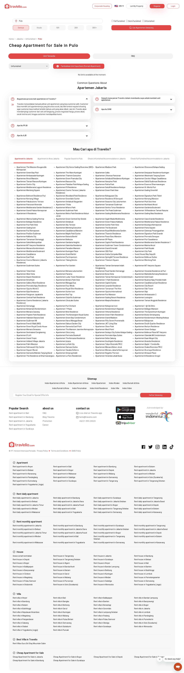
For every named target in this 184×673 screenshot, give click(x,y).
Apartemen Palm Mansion (27, 344)
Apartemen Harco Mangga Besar (69, 321)
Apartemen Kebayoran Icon (106, 306)
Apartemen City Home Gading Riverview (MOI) (74, 167)
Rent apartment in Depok (104, 470)
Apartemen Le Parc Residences (68, 356)
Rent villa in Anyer (20, 598)
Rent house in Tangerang (63, 556)
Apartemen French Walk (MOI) (29, 324)
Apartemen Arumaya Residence (148, 350)
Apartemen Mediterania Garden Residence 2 (35, 208)
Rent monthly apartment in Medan (27, 536)
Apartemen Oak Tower (144, 289)
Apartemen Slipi (141, 292)
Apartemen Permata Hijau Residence (32, 286)
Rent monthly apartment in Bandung (68, 526)
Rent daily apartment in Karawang (148, 512)
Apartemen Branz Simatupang (147, 315)
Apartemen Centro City (26, 184)
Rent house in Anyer (102, 563)
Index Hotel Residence (99, 388)
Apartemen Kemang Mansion (147, 199)
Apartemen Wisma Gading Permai (30, 219)
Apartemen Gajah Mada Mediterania (110, 219)
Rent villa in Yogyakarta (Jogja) (25, 630)
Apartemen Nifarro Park (65, 208)
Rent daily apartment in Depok (146, 505)
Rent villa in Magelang (21, 616)
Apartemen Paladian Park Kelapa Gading (72, 184)
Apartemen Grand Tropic (27, 338)
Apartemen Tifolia (63, 205)
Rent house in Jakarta (102, 556)
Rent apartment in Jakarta (20, 421)
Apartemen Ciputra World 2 (28, 289)
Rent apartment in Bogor (63, 470)
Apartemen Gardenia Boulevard (147, 208)
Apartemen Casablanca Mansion (69, 231)
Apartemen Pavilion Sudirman (29, 234)
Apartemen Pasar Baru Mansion (108, 237)
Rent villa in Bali (59, 598)
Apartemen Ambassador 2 (145, 295)
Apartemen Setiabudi (64, 222)
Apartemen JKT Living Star (106, 324)
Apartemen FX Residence (66, 187)
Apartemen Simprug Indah (66, 353)
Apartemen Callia (102, 173)
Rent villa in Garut (60, 609)
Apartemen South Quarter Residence (150, 324)
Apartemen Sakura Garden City (68, 324)
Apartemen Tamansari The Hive (108, 289)
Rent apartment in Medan (144, 474)
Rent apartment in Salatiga (64, 477)
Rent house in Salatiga (103, 581)
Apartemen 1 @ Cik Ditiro (145, 306)
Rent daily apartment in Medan (25, 509)
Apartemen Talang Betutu (66, 260)
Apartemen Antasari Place (145, 353)
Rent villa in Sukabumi (62, 626)
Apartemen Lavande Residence (108, 286)
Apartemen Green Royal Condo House (32, 327)
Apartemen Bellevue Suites (146, 257)
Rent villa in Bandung (21, 601)
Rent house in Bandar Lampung (106, 567)
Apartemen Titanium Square (107, 260)
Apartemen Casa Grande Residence (149, 219)
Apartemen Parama (64, 274)
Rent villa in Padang (102, 616)
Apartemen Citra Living (65, 332)
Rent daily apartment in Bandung (66, 498)
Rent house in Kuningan (103, 574)
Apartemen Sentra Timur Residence (110, 208)
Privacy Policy (42, 451)
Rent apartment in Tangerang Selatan (149, 481)
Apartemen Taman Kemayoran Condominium (113, 277)
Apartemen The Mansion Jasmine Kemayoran (74, 329)
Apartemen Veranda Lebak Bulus (108, 356)
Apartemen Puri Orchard (66, 306)
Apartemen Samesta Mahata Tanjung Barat (34, 353)
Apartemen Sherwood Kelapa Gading (150, 167)
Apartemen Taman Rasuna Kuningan (32, 181)
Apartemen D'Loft (24, 335)
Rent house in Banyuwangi (23, 570)
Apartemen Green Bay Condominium (71, 318)
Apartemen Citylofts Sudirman (68, 297)
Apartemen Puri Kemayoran (28, 231)
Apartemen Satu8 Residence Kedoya (110, 187)
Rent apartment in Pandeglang (25, 477)
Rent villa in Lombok (142, 612)
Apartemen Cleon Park (104, 327)
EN (120, 6)
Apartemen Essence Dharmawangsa (150, 184)
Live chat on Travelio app (89, 413)
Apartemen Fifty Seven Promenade (109, 321)
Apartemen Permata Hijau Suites (108, 335)
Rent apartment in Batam (144, 467)
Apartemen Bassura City (66, 181)
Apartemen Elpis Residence (28, 292)
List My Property (136, 6)
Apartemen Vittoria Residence (107, 312)
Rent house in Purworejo (63, 581)
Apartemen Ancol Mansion (27, 179)
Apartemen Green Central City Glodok (71, 219)
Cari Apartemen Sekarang (141, 27)
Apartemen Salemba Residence (69, 245)
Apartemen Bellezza (64, 239)
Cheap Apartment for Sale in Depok (108, 657)
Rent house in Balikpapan (23, 567)
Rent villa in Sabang (21, 623)
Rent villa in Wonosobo (143, 626)
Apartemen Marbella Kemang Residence (151, 274)
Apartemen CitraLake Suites (67, 300)
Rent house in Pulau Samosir (24, 581)
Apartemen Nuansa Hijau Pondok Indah (150, 280)
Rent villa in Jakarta (142, 609)
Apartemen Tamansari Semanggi (30, 239)
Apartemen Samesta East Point (69, 327)
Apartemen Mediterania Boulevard (31, 251)
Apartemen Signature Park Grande (149, 234)
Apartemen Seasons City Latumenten (110, 202)
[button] (50, 99)
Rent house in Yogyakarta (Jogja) (147, 585)
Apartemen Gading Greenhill (146, 190)
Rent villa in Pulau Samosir (104, 619)
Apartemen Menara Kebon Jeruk (108, 347)
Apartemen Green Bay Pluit (28, 173)
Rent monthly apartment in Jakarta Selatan (111, 529)
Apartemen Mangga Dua (66, 283)
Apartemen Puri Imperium (66, 257)
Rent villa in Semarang (62, 623)
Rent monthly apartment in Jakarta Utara (70, 529)
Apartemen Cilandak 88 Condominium (150, 335)
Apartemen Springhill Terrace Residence (111, 257)
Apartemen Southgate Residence (109, 341)
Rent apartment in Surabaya (21, 429)
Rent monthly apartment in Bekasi (27, 529)
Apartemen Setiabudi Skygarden (69, 202)
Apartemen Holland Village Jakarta (31, 341)
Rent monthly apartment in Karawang (149, 542)
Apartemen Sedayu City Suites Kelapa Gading (113, 332)
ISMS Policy (76, 451)
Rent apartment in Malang (104, 474)
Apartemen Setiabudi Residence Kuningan (112, 179)
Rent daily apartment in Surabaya (107, 498)
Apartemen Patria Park (104, 184)
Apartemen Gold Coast (144, 277)
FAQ (44, 413)
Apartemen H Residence (26, 213)
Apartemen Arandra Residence (147, 341)
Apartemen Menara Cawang (28, 312)
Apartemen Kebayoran (144, 321)
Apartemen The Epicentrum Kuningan (150, 312)
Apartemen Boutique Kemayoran (148, 225)
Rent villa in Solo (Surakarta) (145, 623)
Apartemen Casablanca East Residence (151, 283)
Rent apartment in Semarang (105, 477)
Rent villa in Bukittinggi (22, 609)
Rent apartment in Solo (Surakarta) (148, 477)
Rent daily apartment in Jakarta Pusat (68, 505)
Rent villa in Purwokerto (143, 619)
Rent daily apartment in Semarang (108, 512)
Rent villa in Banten (101, 601)
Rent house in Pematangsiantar (147, 577)
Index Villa (115, 388)
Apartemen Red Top (64, 295)
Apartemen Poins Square (145, 228)
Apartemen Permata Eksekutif (68, 335)
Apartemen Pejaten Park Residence (31, 315)
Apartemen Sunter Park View (107, 225)
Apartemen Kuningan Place (67, 251)
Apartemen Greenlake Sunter (68, 199)
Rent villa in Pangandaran (23, 619)
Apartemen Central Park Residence (31, 297)
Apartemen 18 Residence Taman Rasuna (151, 210)
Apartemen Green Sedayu (145, 329)
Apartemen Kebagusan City (106, 196)
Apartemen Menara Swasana (29, 329)
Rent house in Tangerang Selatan (66, 559)
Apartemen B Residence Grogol (147, 356)
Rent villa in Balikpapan (103, 598)
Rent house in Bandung (143, 556)
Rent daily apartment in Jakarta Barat (149, 501)
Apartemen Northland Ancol (146, 205)
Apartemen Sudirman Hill (27, 321)
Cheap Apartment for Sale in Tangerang (150, 657)
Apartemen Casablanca (26, 254)
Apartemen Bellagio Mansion (146, 309)
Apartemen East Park (25, 257)
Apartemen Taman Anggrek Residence (150, 300)
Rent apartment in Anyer (23, 467)
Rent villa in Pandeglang (143, 616)
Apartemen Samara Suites (67, 347)
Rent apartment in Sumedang (25, 481)
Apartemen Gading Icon (26, 228)
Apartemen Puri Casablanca (146, 239)
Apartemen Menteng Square (28, 190)
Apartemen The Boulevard (106, 228)
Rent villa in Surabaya (102, 626)
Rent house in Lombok (143, 574)
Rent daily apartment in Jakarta (25, 498)
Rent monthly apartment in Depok (148, 533)
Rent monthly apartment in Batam (148, 536)
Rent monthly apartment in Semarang (109, 542)
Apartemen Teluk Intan (26, 271)
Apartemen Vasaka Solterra (67, 350)
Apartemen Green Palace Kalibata (109, 222)
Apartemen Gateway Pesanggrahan (149, 231)
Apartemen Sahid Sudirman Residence (150, 181)
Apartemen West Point (104, 329)
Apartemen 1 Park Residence (107, 280)
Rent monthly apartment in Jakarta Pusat (70, 533)
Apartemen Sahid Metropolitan (29, 242)
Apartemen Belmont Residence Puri (31, 196)
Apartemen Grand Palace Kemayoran (32, 210)
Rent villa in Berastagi (102, 605)
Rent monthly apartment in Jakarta (27, 526)
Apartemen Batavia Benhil (66, 237)
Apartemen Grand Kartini (66, 254)
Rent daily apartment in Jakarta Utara (68, 501)
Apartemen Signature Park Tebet (148, 196)
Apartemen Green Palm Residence (109, 315)
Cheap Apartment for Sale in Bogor (67, 657)
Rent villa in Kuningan (61, 612)
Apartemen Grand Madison (106, 318)
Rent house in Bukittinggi (144, 570)
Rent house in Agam (61, 563)
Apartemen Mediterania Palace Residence (152, 222)
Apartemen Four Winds (65, 286)
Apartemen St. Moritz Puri (145, 187)
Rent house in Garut (61, 574)
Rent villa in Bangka (61, 601)
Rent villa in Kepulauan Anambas (26, 612)
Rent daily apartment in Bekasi (25, 501)
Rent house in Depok (21, 559)
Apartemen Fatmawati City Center (30, 347)
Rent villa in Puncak (61, 630)
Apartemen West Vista (26, 274)
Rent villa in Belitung (61, 605)
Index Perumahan (79, 388)
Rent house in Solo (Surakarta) (65, 585)
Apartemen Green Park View (106, 190)
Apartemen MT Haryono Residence (31, 245)
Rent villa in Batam (20, 605)
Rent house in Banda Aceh (64, 567)
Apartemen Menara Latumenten (69, 271)
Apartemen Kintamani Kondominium (31, 309)
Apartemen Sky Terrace (65, 225)
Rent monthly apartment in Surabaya (109, 526)
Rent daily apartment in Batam (146, 509)
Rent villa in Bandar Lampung (146, 598)
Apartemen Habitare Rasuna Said (30, 318)
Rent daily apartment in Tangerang (148, 498)
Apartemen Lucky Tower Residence (70, 277)
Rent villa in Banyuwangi (144, 601)
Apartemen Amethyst (25, 280)
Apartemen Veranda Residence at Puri (150, 271)
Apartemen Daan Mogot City (146, 338)
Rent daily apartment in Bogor (106, 505)
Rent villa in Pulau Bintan (63, 619)
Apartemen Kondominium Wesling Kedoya (152, 318)
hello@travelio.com (86, 417)
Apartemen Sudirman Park (67, 210)
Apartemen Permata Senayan (147, 237)
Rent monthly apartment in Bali (66, 536)
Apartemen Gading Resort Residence (110, 297)
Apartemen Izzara (63, 341)
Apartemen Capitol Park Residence (109, 242)
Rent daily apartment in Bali (64, 509)
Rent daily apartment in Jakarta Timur (28, 505)
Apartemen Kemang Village (28, 199)
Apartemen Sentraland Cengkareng (31, 332)
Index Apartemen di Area (78, 383)
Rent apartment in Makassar (64, 474)
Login (173, 6)
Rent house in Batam (61, 570)
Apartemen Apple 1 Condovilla (147, 344)
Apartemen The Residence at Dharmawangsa (35, 356)
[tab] (50, 99)
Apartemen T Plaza (64, 309)
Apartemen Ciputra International (108, 292)
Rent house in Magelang (22, 577)
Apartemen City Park (143, 251)
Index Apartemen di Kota (55, 383)
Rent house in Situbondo (23, 585)
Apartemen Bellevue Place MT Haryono (150, 332)
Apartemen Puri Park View (27, 225)
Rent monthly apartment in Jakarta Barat (151, 529)
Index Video (127, 388)
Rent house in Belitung (103, 570)
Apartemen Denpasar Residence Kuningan (152, 173)
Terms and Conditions (59, 451)
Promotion (47, 421)
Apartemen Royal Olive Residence (69, 289)
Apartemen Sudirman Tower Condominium (112, 245)
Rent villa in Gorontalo (102, 609)
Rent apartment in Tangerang (106, 481)
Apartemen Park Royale (144, 248)
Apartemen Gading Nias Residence (149, 213)
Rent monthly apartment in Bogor (107, 533)
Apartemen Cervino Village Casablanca (150, 179)
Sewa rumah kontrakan (22, 556)
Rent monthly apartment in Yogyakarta (69, 542)
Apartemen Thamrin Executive (68, 176)
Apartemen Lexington (143, 297)
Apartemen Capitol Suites (105, 283)
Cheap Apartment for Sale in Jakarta (28, 657)
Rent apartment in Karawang (24, 474)
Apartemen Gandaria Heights (67, 242)
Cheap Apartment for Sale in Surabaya (69, 660)
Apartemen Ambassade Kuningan (30, 176)
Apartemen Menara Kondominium (30, 248)
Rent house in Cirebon (22, 574)
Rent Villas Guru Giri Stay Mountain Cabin (29, 643)
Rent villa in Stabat (20, 626)
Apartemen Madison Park (105, 167)
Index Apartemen (99, 383)
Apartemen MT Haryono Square (148, 266)
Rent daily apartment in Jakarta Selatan (110, 501)
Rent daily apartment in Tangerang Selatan (111, 509)
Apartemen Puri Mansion (105, 295)
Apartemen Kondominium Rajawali (109, 309)
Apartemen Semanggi (26, 306)
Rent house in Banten (143, 567)
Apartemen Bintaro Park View (68, 280)
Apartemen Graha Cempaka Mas (108, 254)
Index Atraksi (114, 383)
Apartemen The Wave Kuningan (69, 173)
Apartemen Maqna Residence (107, 300)
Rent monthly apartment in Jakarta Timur (30, 533)
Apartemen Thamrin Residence (108, 234)
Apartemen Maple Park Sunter (68, 234)
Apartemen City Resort (144, 286)
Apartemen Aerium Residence (147, 327)
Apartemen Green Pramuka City (69, 179)
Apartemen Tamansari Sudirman (108, 205)
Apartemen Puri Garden (65, 266)
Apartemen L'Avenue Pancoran (108, 176)
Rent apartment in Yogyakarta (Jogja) (28, 484)
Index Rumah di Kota (131, 383)
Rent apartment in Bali (19, 413)
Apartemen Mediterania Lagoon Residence (34, 187)
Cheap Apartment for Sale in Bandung (28, 660)
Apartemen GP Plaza (103, 239)
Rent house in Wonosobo (104, 585)
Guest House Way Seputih (145, 254)
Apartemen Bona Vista (104, 274)
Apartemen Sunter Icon (65, 292)
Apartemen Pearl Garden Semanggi (109, 271)
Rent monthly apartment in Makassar (28, 542)
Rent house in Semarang (144, 581)
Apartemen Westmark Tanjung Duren (150, 176)
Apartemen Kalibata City (26, 237)
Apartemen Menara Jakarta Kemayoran (111, 350)
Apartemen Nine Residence (67, 312)
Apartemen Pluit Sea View (145, 202)
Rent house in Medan (102, 577)
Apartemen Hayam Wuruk (27, 350)
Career (46, 425)
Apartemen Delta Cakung (105, 338)
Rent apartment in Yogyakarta (22, 425)
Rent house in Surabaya (103, 559)
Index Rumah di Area (60, 388)
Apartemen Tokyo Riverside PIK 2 (108, 344)
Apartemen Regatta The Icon (107, 353)
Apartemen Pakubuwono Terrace (30, 202)
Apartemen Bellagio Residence (29, 222)
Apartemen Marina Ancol (145, 245)
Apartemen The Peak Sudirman (108, 210)
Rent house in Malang (62, 577)
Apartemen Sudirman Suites (28, 266)
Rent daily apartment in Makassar (26, 512)
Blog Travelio (49, 417)
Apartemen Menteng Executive (68, 228)
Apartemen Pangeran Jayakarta (30, 295)
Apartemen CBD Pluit (104, 251)
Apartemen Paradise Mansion (68, 248)
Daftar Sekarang (155, 395)
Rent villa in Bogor (141, 605)
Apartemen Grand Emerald (106, 248)
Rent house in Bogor (21, 563)
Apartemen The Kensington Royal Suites (72, 315)
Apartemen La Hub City (65, 344)
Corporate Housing (102, 6)
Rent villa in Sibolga (101, 623)
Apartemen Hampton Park (106, 181)
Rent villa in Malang (61, 616)
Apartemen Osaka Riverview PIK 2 (148, 347)
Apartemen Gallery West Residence (31, 283)
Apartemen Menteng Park (145, 260)
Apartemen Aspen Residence (28, 277)
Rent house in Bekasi (142, 559)
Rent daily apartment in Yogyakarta (67, 512)
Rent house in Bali (141, 563)
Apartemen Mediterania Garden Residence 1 (153, 242)
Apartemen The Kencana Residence (70, 338)
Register (157, 6)
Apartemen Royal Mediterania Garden (110, 231)
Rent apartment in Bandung (21, 417)
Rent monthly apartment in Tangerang (149, 526)
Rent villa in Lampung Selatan (106, 612)
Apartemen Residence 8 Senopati (109, 199)
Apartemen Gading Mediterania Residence (112, 213)
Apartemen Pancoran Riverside (29, 205)
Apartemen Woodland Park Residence (71, 196)
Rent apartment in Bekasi (23, 470)
